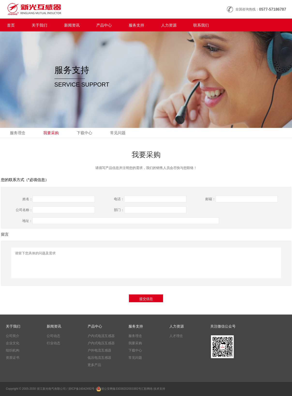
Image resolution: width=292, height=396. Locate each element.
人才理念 (176, 336)
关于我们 (39, 25)
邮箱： (210, 199)
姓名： (27, 199)
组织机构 (12, 350)
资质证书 (12, 357)
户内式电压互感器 (101, 343)
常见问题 (118, 133)
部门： (119, 210)
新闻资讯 (72, 25)
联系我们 (201, 25)
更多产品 (94, 365)
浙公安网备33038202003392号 (121, 388)
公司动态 (53, 336)
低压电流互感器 (99, 357)
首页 (11, 25)
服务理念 (17, 133)
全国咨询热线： (260, 9)
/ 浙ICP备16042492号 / (81, 388)
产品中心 (104, 25)
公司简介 (12, 336)
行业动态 (53, 343)
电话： (119, 199)
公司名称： (24, 210)
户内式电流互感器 (101, 336)
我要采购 (51, 133)
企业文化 (12, 343)
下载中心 (84, 133)
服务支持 (136, 25)
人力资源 (169, 25)
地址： (27, 221)
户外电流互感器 (99, 350)
